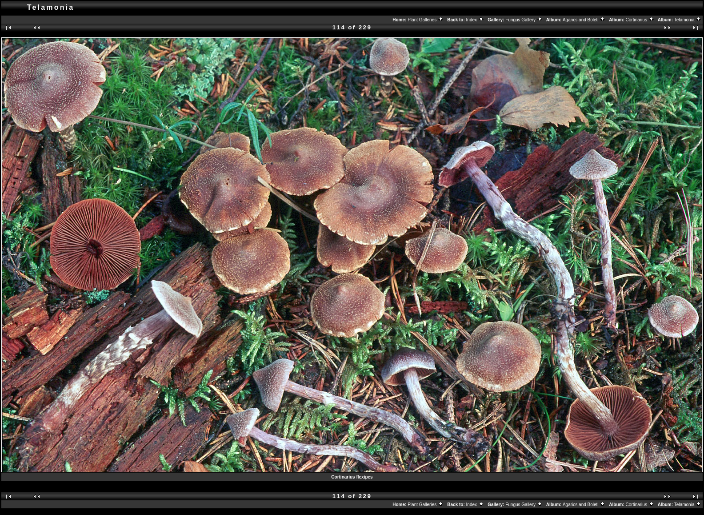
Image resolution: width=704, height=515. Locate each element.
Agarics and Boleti (584, 19)
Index (475, 19)
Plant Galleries (426, 19)
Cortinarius (640, 19)
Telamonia (687, 19)
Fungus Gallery (524, 19)
